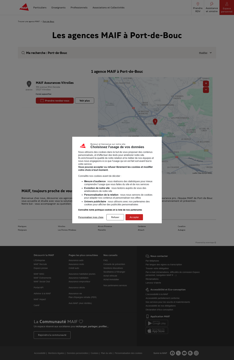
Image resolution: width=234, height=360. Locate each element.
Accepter (134, 217)
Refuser (115, 217)
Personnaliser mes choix (90, 217)
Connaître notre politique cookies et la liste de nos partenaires (110, 210)
